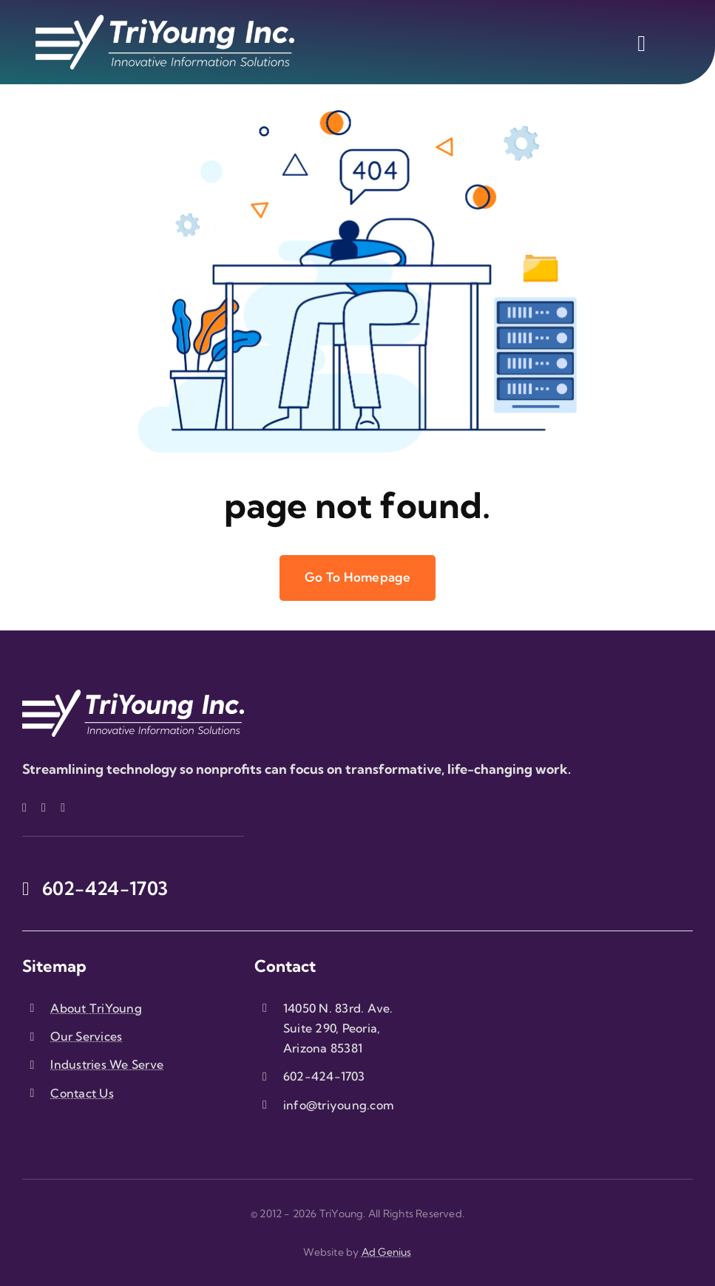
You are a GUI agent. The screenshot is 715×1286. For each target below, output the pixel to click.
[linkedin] (63, 808)
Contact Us (82, 1093)
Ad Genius (387, 1252)
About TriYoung (96, 1008)
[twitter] (43, 808)
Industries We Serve (106, 1064)
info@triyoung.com (338, 1105)
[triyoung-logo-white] (164, 21)
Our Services (86, 1036)
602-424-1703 (324, 1076)
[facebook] (24, 808)
